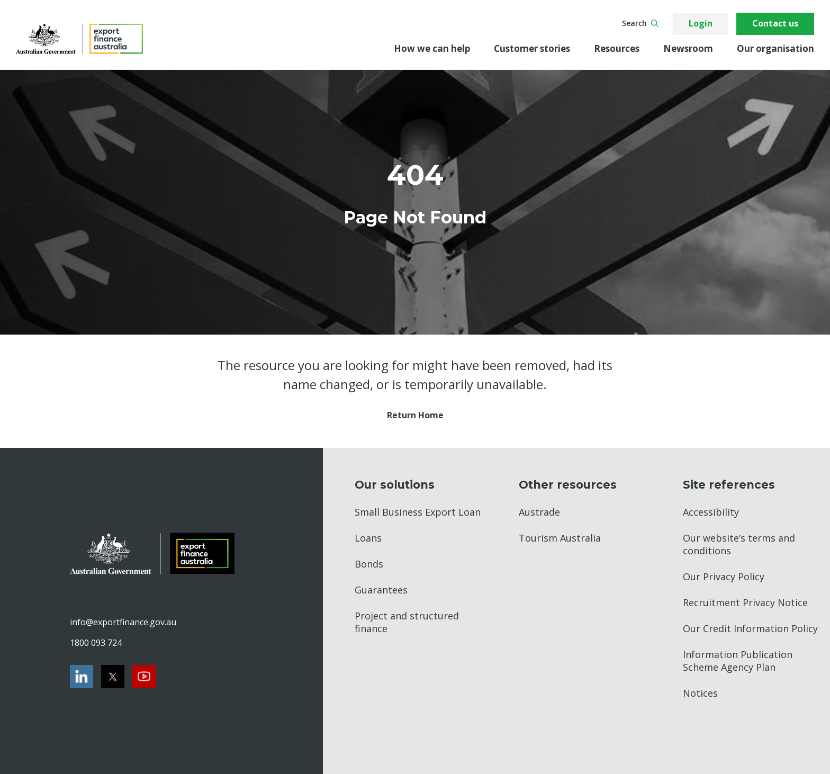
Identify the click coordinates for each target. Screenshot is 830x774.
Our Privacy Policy (723, 576)
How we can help (432, 48)
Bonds (369, 563)
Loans (368, 538)
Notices (700, 693)
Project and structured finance (407, 622)
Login (700, 23)
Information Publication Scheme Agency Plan (737, 660)
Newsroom (688, 48)
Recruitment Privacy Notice (745, 602)
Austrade (539, 512)
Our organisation (775, 48)
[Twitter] (112, 676)
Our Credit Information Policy (750, 628)
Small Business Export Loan (418, 512)
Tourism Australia (560, 538)
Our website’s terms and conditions (739, 544)
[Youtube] (144, 676)
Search (640, 23)
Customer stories (532, 48)
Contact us (775, 23)
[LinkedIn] (81, 676)
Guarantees (381, 589)
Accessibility (711, 512)
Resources (616, 48)
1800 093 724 (96, 643)
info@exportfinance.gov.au (123, 622)
